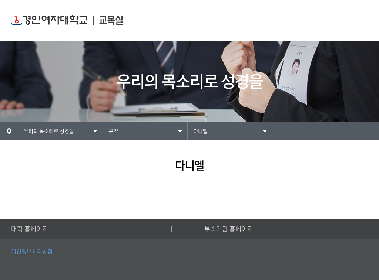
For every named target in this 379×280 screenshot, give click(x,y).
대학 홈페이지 (29, 229)
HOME (9, 131)
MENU (359, 20)
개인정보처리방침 (32, 251)
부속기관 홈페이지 (228, 229)
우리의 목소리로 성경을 (49, 131)
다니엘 (200, 131)
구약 (113, 131)
